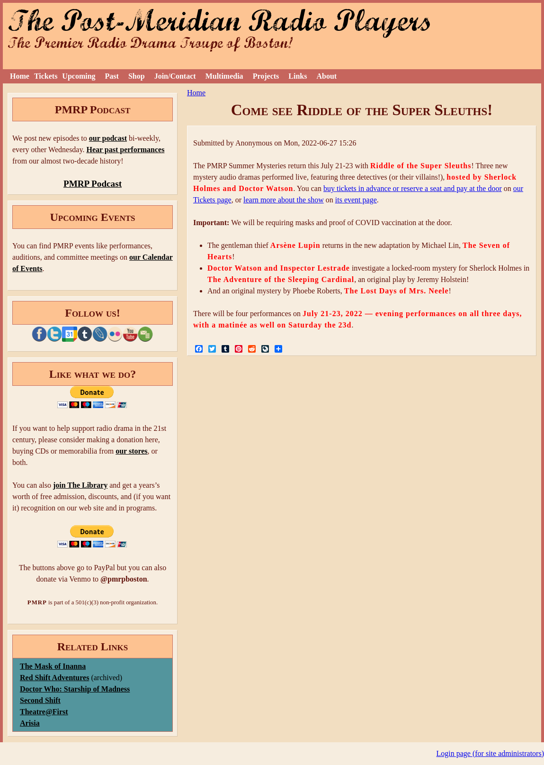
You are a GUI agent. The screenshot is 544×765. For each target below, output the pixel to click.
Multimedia (224, 76)
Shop (136, 76)
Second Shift (40, 700)
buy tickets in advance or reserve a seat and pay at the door (412, 188)
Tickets (45, 76)
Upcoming (78, 76)
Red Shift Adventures (54, 678)
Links (297, 76)
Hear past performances (125, 150)
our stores (131, 451)
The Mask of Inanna (53, 666)
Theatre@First (44, 712)
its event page (356, 200)
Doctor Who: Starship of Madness (75, 689)
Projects (266, 76)
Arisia (30, 723)
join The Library (80, 485)
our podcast (108, 138)
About (326, 76)
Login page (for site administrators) (490, 753)
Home (19, 76)
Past (112, 76)
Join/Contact (175, 76)
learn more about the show (283, 200)
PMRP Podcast (92, 184)
